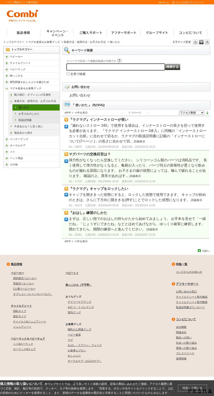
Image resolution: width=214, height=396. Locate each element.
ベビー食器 (74, 334)
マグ (70, 340)
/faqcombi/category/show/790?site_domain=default (7, 139)
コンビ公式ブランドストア (189, 2)
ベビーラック (18, 69)
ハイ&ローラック (23, 343)
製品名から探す (23, 132)
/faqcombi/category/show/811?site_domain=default (7, 152)
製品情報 (16, 264)
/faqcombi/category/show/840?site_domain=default (7, 57)
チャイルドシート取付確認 (191, 296)
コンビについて (186, 319)
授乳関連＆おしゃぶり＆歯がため (29, 82)
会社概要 (181, 327)
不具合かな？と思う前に (28, 126)
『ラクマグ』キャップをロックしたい (98, 189)
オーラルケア (18, 145)
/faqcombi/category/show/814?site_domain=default (7, 82)
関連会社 (181, 332)
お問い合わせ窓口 (186, 291)
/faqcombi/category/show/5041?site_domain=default (11, 101)
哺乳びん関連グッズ (79, 329)
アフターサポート (187, 284)
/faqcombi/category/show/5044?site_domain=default (11, 133)
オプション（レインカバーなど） (32, 294)
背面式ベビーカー (23, 283)
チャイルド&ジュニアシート (29, 321)
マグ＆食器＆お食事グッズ (44, 42)
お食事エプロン (77, 350)
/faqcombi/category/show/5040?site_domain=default (11, 95)
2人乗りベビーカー (24, 288)
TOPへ (206, 251)
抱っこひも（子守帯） (79, 284)
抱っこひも (16, 75)
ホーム (165, 2)
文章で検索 (78, 74)
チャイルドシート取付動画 (191, 302)
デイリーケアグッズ (79, 301)
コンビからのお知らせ (189, 271)
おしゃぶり (74, 355)
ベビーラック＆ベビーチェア (28, 338)
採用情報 (181, 358)
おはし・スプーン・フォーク (85, 345)
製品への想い (184, 337)
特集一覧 (181, 264)
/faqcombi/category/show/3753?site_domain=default (7, 88)
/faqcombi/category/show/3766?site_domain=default (7, 145)
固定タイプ (19, 316)
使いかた (24, 107)
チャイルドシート (20, 63)
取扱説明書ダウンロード (190, 307)
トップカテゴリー (13, 42)
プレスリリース (185, 353)
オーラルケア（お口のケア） (85, 361)
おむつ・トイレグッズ (81, 307)
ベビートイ (72, 273)
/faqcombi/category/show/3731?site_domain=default (7, 76)
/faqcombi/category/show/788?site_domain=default (7, 63)
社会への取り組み (186, 342)
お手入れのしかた (29, 113)
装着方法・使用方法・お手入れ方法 (85, 42)
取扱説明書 (25, 120)
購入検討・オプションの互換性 (32, 94)
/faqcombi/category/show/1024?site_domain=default (7, 158)
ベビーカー (16, 56)
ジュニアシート (22, 326)
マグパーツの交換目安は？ (90, 154)
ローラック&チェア (24, 349)
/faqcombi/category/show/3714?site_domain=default (7, 69)
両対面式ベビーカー (25, 278)
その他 (14, 164)
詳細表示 (139, 141)
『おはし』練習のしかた (88, 213)
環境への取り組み (186, 348)
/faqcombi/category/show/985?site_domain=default (7, 164)
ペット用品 (16, 158)
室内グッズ (74, 312)
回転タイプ (19, 311)
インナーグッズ (19, 139)
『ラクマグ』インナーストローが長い (98, 119)
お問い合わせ (79, 95)
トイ (12, 151)
